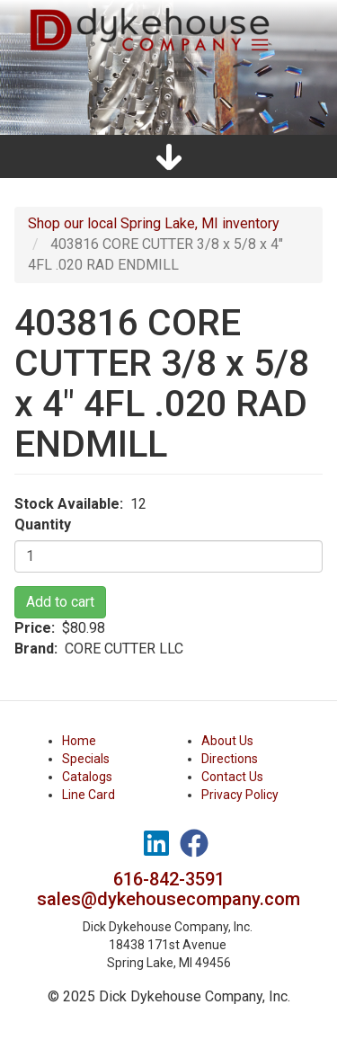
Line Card (88, 794)
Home (79, 740)
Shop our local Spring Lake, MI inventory (153, 223)
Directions (229, 758)
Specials (86, 758)
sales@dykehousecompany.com (168, 899)
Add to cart (60, 601)
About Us (227, 740)
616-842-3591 (169, 879)
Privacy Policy (240, 794)
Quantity (42, 524)
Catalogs (87, 776)
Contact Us (232, 776)
